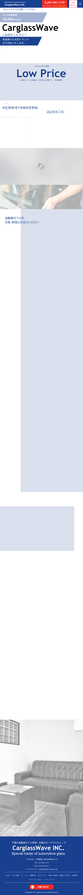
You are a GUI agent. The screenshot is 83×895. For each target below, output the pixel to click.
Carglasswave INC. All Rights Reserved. (47, 892)
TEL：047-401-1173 (41, 862)
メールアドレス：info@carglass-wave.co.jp (41, 869)
